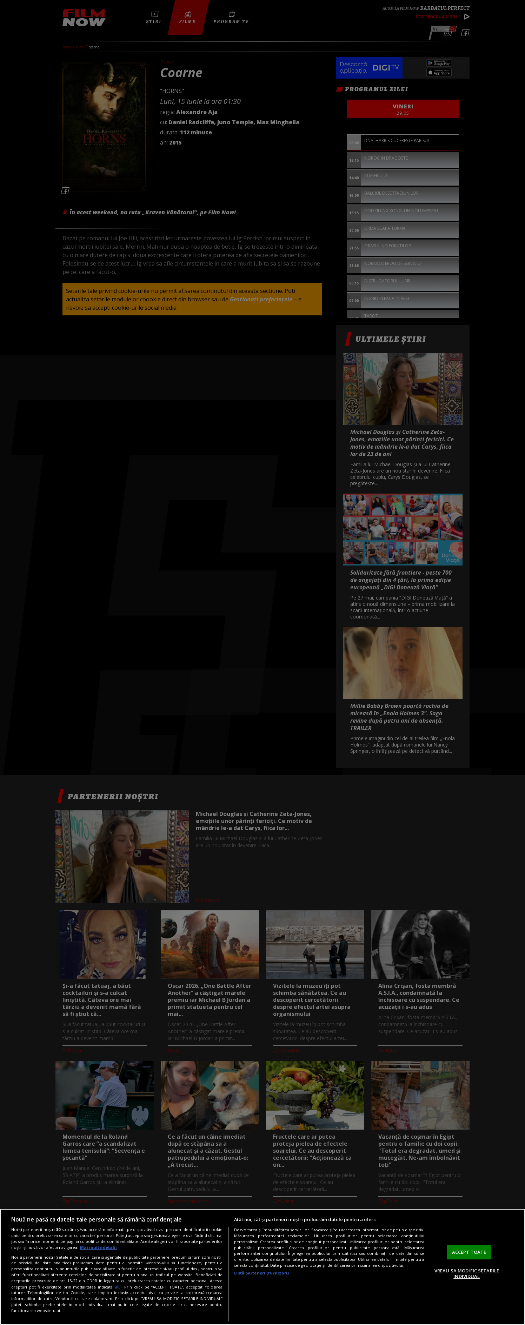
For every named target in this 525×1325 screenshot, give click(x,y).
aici (118, 1287)
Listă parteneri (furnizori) (261, 1273)
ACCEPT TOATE (469, 1252)
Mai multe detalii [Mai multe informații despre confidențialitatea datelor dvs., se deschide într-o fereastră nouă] (98, 1247)
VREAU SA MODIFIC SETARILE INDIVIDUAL (466, 1273)
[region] (262, 1267)
